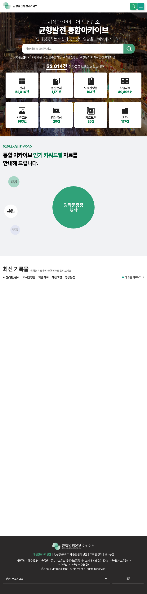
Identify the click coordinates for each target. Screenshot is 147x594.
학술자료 (43, 280)
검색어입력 (16, 48)
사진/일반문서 (11, 280)
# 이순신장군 (70, 57)
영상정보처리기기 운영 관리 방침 (70, 554)
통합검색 (133, 6)
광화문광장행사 (73, 207)
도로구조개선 (11, 211)
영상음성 (70, 280)
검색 (129, 49)
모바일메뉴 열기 (140, 6)
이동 (128, 578)
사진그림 (56, 280)
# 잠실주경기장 (52, 57)
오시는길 (109, 554)
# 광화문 (37, 57)
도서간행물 (28, 280)
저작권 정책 (96, 554)
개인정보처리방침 (42, 554)
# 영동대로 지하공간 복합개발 (97, 57)
